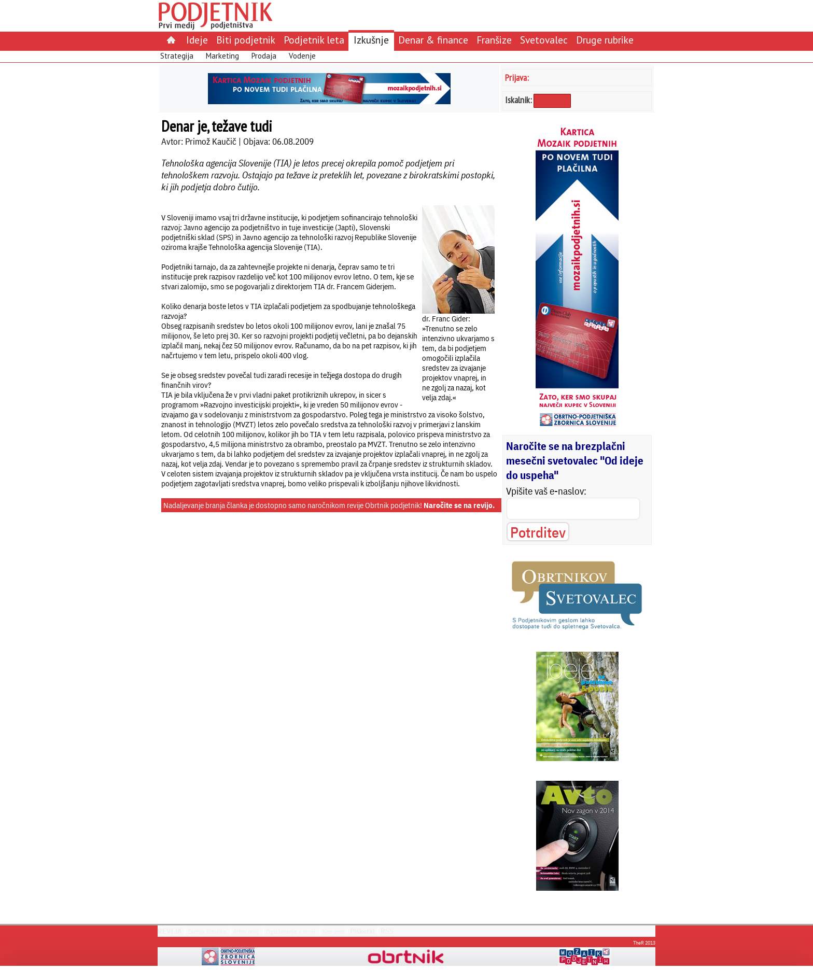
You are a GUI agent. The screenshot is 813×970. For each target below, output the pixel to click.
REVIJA (170, 931)
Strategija (176, 56)
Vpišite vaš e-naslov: (546, 491)
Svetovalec (544, 39)
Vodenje (302, 56)
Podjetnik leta (314, 39)
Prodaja (263, 56)
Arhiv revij (246, 931)
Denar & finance (433, 39)
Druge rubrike (605, 39)
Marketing (222, 56)
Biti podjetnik (245, 39)
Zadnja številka (207, 931)
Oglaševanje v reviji (290, 931)
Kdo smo (333, 931)
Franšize (494, 39)
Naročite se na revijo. (459, 505)
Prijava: (517, 77)
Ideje (197, 39)
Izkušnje (371, 39)
